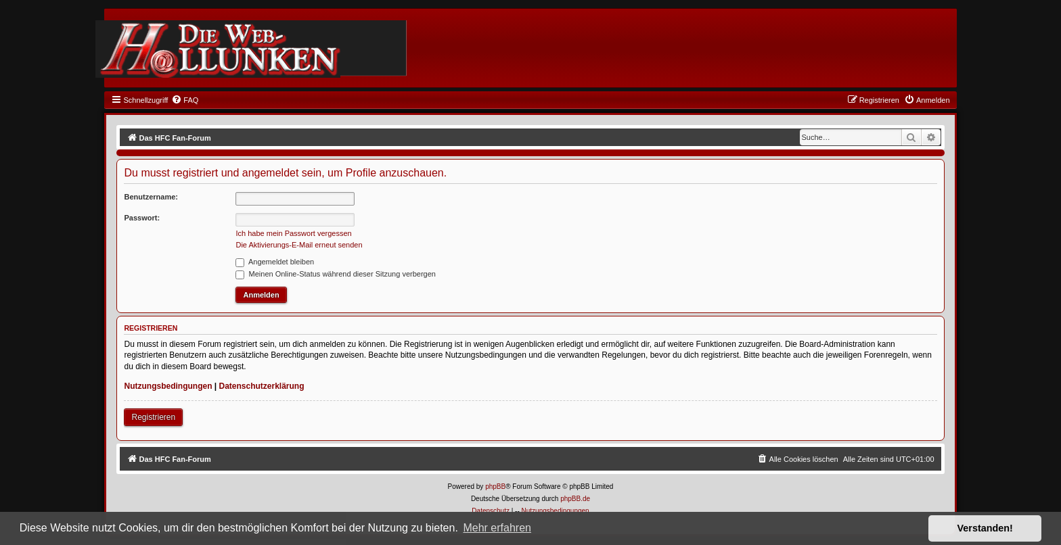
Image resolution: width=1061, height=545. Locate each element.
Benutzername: (150, 197)
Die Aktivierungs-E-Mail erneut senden (298, 245)
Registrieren (153, 417)
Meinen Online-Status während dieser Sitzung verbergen (335, 274)
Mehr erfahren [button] (497, 528)
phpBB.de (575, 498)
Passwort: (142, 218)
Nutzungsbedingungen (168, 386)
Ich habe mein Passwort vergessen (293, 233)
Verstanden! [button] (985, 528)
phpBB (495, 486)
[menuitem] (184, 100)
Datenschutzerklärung (261, 386)
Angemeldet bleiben (274, 262)
